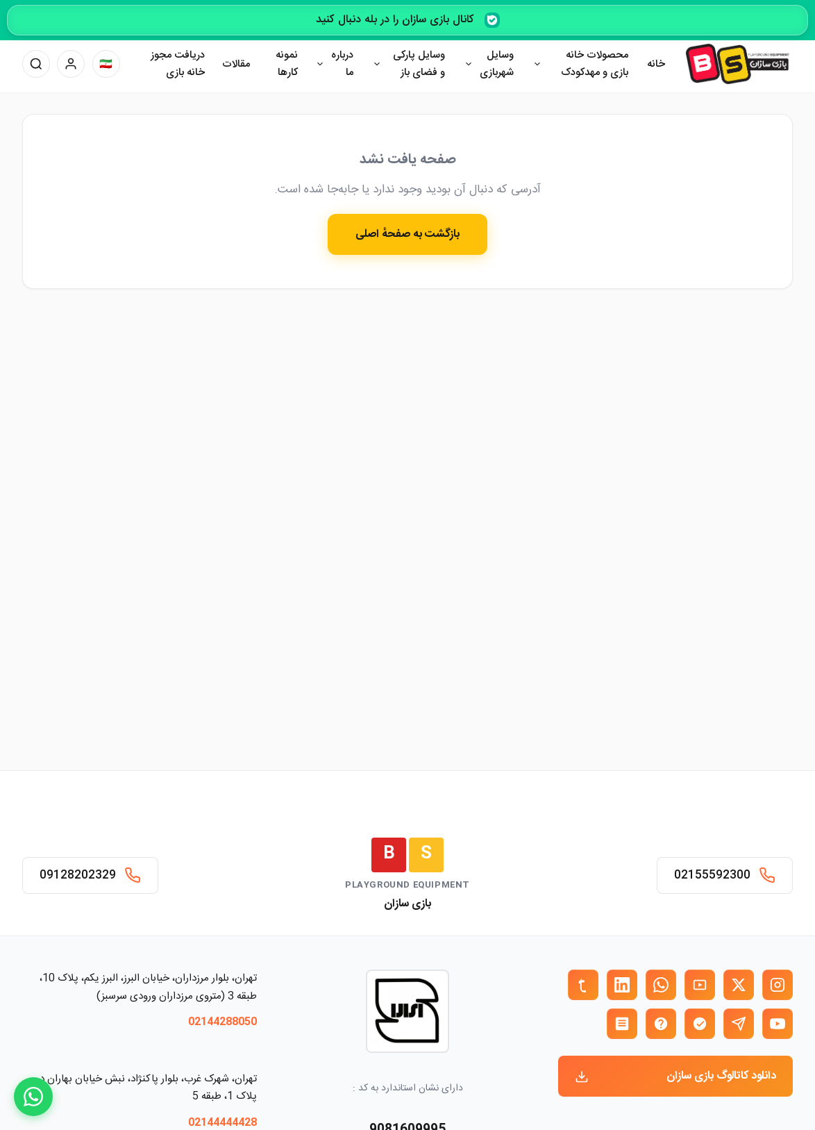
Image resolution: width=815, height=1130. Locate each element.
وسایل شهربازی (497, 64)
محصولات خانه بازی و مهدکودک (594, 64)
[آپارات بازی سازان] (699, 985)
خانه (656, 64)
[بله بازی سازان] (699, 1023)
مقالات (236, 64)
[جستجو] (36, 64)
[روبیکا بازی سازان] (622, 1023)
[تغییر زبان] (106, 64)
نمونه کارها (287, 64)
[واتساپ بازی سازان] (661, 985)
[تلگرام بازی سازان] (738, 1023)
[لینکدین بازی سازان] (622, 985)
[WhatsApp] (33, 1096)
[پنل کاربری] (71, 64)
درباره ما (342, 64)
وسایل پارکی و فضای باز (419, 64)
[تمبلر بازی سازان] (583, 985)
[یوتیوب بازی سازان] (777, 1023)
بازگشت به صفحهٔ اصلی (407, 234)
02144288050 (222, 1022)
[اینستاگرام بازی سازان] (777, 985)
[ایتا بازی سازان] (661, 1023)
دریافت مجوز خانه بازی (178, 64)
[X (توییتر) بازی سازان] (738, 985)
